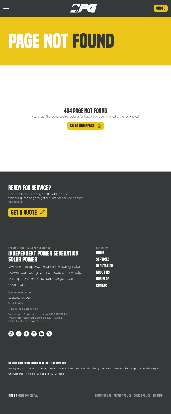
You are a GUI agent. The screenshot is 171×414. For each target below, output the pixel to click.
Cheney (43, 368)
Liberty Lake (98, 368)
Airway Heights (16, 368)
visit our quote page (22, 198)
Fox (27, 395)
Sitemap (158, 395)
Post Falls (30, 373)
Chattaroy (32, 368)
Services (103, 259)
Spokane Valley (45, 373)
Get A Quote (28, 212)
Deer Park (80, 368)
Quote (160, 8)
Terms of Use (103, 395)
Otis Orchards (15, 373)
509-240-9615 (54, 194)
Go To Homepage (85, 126)
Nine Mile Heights (149, 368)
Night (21, 395)
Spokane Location (20, 292)
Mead (109, 368)
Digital (34, 395)
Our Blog (103, 278)
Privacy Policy (122, 395)
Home (100, 252)
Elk (88, 368)
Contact (102, 285)
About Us (103, 272)
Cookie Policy (142, 395)
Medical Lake (121, 368)
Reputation (104, 265)
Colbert (69, 368)
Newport (134, 368)
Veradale (59, 373)
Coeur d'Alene (56, 368)
